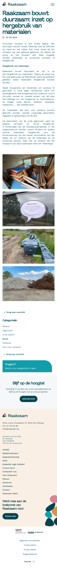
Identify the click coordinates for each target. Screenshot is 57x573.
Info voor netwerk (12, 347)
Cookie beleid (30, 545)
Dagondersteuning (11, 457)
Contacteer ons (10, 471)
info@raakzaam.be (11, 429)
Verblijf (6, 450)
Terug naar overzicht (15, 354)
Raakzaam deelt (10, 493)
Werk (5, 461)
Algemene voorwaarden (29, 541)
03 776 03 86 (12, 426)
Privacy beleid (30, 550)
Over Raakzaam (10, 475)
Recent (6, 326)
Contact (6, 490)
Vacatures (7, 482)
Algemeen (8, 330)
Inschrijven (28, 399)
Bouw (5, 339)
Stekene (7, 343)
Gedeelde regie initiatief (14, 464)
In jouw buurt (9, 468)
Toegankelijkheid (30, 554)
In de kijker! (9, 334)
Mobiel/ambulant (10, 453)
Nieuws (6, 479)
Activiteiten (8, 486)
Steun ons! (10, 516)
